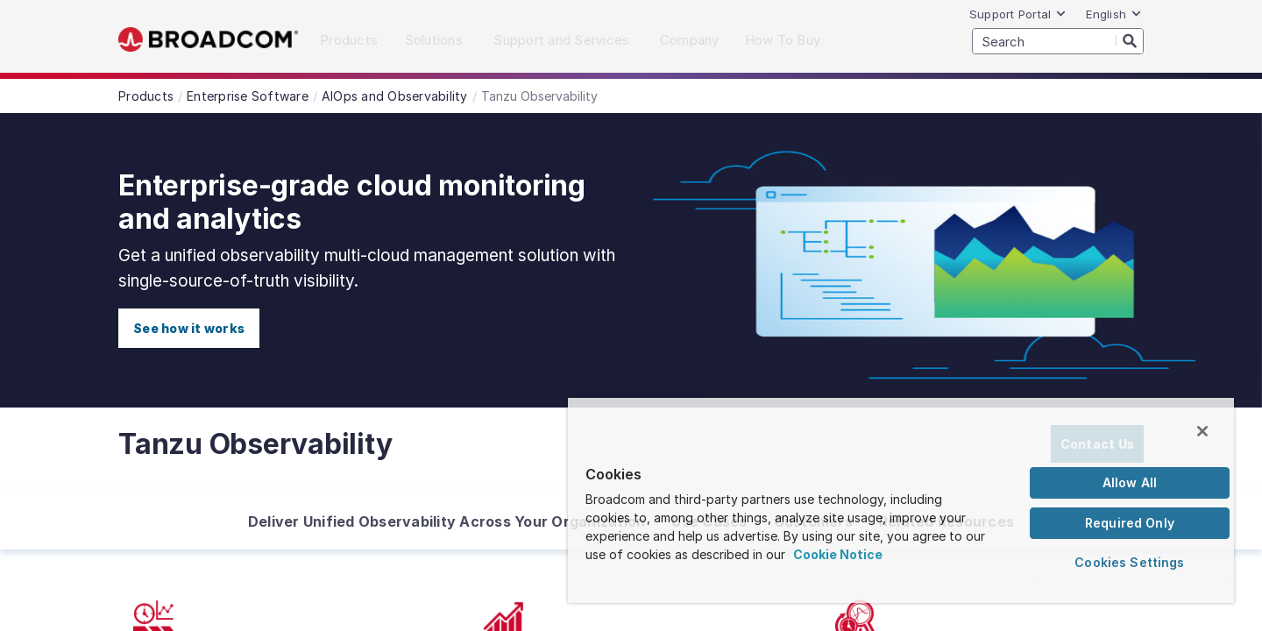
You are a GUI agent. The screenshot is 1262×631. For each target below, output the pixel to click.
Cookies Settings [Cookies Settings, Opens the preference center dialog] (1129, 562)
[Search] (1130, 40)
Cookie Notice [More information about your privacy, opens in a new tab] (838, 554)
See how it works (189, 328)
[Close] (1202, 431)
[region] (901, 499)
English (1114, 14)
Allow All (1129, 482)
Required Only (1129, 522)
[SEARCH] (1058, 41)
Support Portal (1018, 14)
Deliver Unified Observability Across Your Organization (447, 521)
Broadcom (208, 39)
